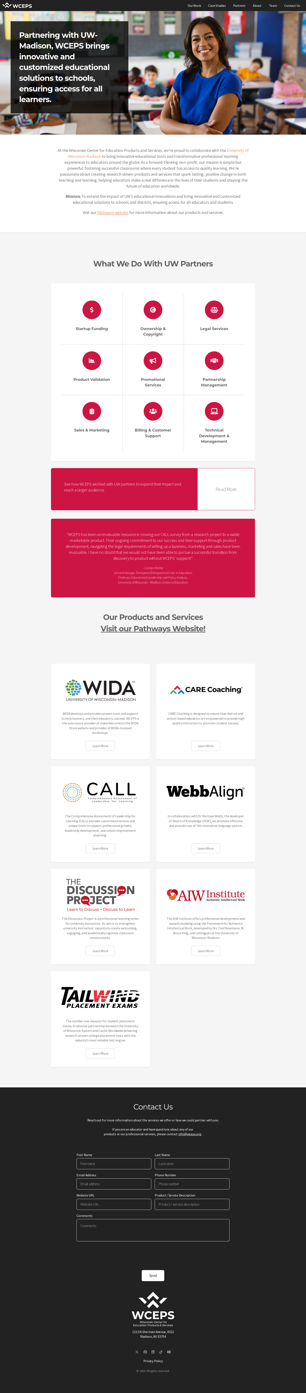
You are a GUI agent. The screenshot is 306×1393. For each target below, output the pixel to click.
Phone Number (165, 1175)
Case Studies (217, 5)
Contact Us (292, 5)
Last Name (162, 1155)
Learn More (100, 746)
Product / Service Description (175, 1195)
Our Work (194, 5)
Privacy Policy (153, 1361)
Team (273, 5)
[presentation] (108, 1253)
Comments (84, 1216)
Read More (226, 489)
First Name (84, 1155)
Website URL (85, 1195)
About (257, 5)
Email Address (86, 1175)
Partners (239, 5)
